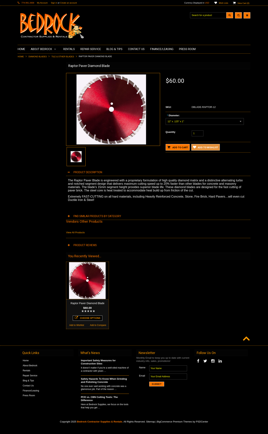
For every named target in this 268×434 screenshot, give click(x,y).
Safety (23, 169)
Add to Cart (177, 147)
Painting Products (28, 106)
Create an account (68, 3)
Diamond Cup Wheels (31, 74)
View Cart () (243, 3)
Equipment (25, 162)
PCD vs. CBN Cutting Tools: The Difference (99, 406)
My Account (42, 3)
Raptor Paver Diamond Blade (87, 303)
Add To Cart (39, 252)
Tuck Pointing (26, 134)
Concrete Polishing (29, 87)
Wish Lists (223, 3)
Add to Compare (50, 260)
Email (142, 382)
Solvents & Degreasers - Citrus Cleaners (35, 155)
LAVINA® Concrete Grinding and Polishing (36, 114)
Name (142, 374)
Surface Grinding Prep (31, 80)
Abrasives (25, 147)
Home (21, 56)
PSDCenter (202, 428)
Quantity (171, 132)
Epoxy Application (29, 93)
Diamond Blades (37, 56)
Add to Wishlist (28, 260)
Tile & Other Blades (62, 56)
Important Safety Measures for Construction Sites (98, 369)
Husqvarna (25, 121)
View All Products (75, 232)
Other (22, 175)
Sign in (54, 3)
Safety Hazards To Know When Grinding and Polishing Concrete (104, 387)
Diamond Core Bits (29, 140)
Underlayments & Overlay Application (38, 99)
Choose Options (87, 324)
